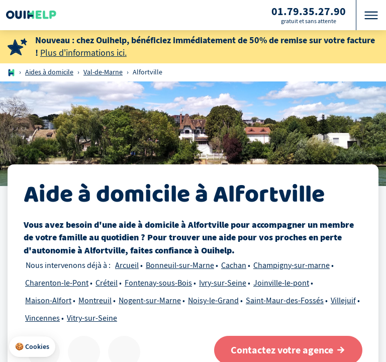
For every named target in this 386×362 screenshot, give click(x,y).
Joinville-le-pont (281, 283)
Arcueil (127, 265)
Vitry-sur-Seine (92, 318)
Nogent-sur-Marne (150, 301)
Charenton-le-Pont (56, 283)
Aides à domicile (49, 72)
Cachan (233, 265)
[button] (32, 346)
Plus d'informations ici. (83, 53)
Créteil (106, 283)
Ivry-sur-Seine (222, 283)
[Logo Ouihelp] (31, 15)
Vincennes (42, 318)
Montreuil (95, 301)
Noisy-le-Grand (213, 301)
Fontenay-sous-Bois (158, 283)
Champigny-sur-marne (291, 265)
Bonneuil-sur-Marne (180, 265)
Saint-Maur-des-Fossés (285, 301)
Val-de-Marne (103, 72)
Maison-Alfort (48, 301)
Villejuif (343, 301)
